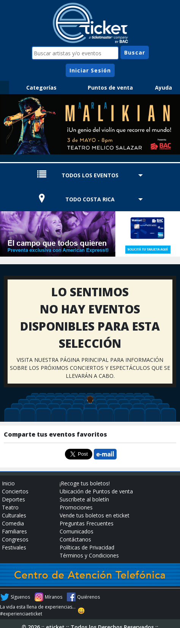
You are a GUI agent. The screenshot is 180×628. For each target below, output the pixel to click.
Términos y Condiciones (89, 555)
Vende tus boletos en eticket (94, 515)
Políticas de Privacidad (87, 547)
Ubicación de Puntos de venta (96, 491)
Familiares (14, 531)
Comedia (13, 523)
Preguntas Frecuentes (87, 523)
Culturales (14, 515)
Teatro (10, 507)
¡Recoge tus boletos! (85, 483)
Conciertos (15, 491)
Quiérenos (88, 597)
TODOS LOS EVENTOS (90, 175)
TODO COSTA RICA (90, 199)
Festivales (14, 547)
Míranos (53, 597)
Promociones (76, 507)
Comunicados (76, 531)
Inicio (8, 483)
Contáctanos (75, 539)
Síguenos (20, 597)
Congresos (15, 539)
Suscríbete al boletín (84, 499)
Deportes (13, 499)
